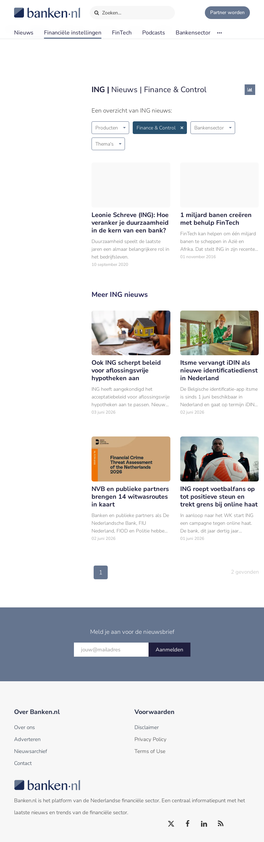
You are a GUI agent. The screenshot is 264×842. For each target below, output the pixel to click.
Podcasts (153, 33)
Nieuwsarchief (30, 751)
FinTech (122, 33)
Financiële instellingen (72, 33)
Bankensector (193, 33)
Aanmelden (169, 649)
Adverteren (27, 739)
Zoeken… (107, 11)
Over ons (24, 727)
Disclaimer (146, 727)
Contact (23, 763)
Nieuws (23, 33)
